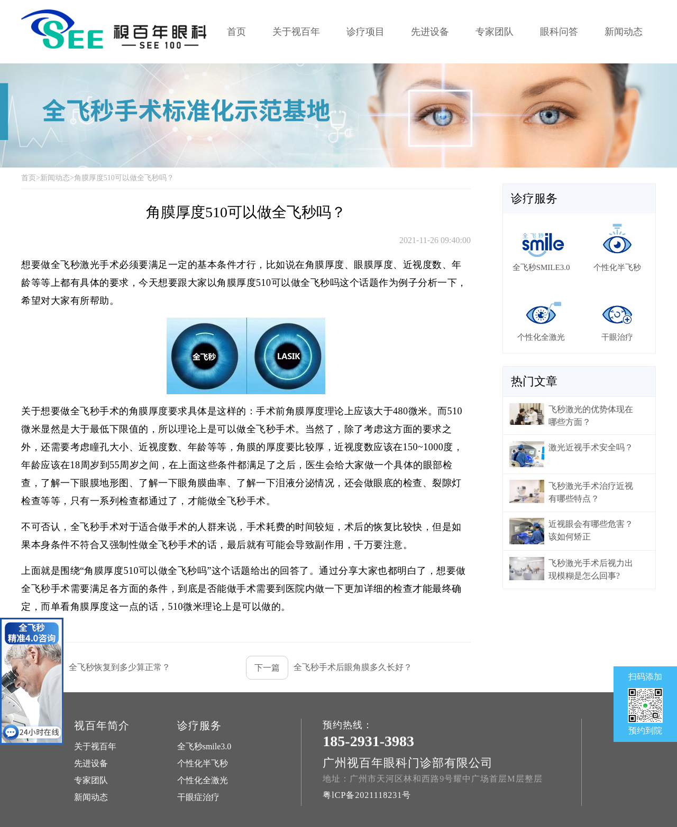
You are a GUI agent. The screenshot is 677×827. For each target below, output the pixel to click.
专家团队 (494, 31)
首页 (236, 31)
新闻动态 (624, 31)
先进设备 (430, 31)
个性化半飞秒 (202, 763)
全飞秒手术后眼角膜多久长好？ (329, 668)
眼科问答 (559, 31)
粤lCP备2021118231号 (367, 795)
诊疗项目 (365, 31)
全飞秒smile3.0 (204, 746)
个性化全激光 (202, 780)
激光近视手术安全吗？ (590, 447)
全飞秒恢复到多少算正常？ (95, 668)
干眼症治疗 (198, 797)
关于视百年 (296, 31)
